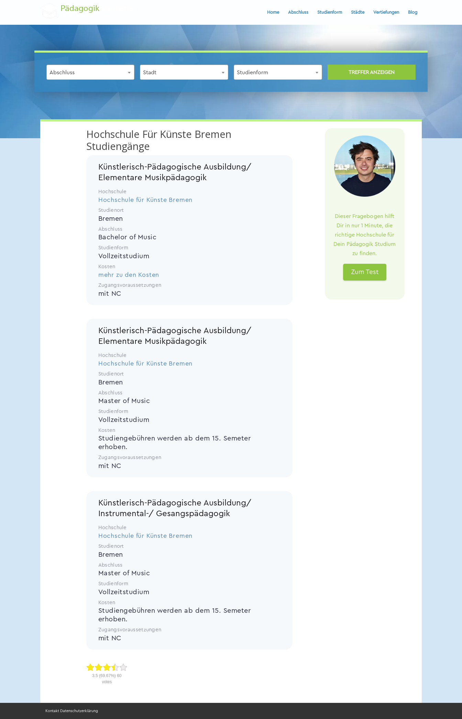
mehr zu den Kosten (128, 275)
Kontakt (52, 711)
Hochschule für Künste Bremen (145, 200)
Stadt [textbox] (149, 72)
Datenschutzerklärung (79, 711)
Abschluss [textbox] (62, 72)
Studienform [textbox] (252, 72)
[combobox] (90, 72)
